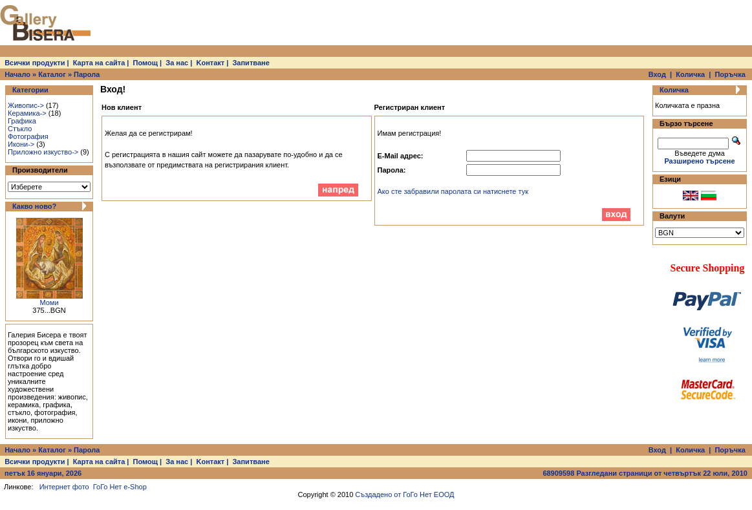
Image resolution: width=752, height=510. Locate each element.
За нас (177, 63)
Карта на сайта (99, 63)
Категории (30, 90)
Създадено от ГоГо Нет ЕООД (404, 494)
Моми (48, 302)
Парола (87, 74)
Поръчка (729, 74)
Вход (657, 74)
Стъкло (20, 129)
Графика (22, 121)
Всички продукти (35, 63)
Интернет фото (64, 487)
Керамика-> (27, 113)
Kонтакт (211, 63)
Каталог (52, 74)
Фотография (28, 136)
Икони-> (21, 144)
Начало (17, 74)
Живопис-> (26, 105)
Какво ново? (34, 206)
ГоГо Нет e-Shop (120, 487)
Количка (690, 74)
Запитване (250, 63)
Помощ (145, 63)
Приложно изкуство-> (43, 152)
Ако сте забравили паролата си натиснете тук (453, 191)
